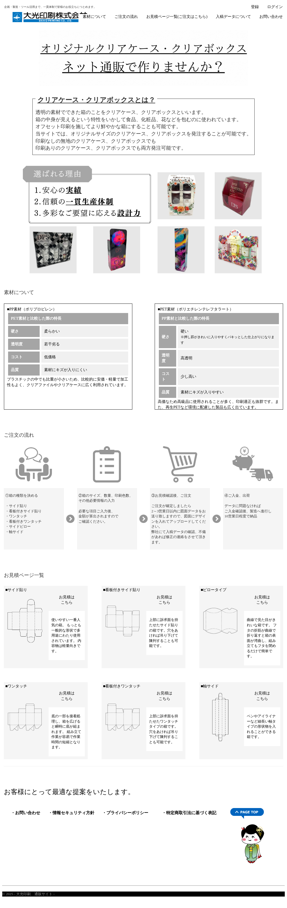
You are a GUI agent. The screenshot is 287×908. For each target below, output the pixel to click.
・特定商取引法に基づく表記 (189, 813)
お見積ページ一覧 (24, 575)
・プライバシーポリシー (125, 813)
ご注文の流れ (126, 17)
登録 (255, 7)
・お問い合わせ (25, 813)
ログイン (275, 7)
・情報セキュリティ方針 (71, 813)
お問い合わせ (271, 17)
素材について (94, 17)
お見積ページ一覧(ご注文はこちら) (176, 17)
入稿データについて (233, 17)
